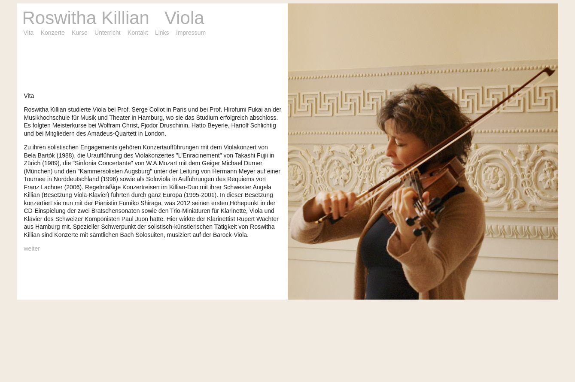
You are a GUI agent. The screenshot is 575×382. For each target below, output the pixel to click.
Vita (29, 32)
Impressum (191, 32)
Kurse (80, 32)
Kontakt (138, 32)
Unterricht (107, 32)
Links (162, 32)
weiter (32, 248)
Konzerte (53, 32)
